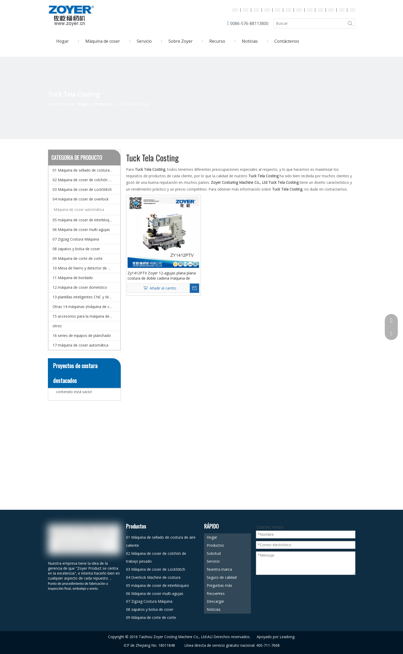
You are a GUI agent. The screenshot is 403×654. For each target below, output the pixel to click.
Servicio (213, 561)
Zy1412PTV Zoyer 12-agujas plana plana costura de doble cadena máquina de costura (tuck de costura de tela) (162, 276)
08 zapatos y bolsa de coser (76, 248)
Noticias (214, 609)
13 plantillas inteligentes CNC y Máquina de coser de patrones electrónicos (86, 296)
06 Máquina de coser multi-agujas (81, 229)
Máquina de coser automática (79, 209)
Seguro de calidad (222, 577)
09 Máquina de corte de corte (78, 258)
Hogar (212, 537)
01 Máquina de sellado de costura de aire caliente (86, 170)
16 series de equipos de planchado (82, 335)
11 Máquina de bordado (73, 277)
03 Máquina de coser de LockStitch (82, 189)
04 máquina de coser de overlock (81, 199)
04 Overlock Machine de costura (153, 577)
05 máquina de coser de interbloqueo (84, 219)
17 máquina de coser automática (80, 345)
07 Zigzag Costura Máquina (76, 239)
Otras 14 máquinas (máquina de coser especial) (86, 306)
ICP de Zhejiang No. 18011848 (149, 645)
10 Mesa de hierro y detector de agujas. (86, 268)
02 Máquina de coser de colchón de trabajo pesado (86, 179)
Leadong (287, 636)
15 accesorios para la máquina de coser (86, 316)
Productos (215, 545)
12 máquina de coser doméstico (80, 287)
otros (57, 325)
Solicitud (214, 553)
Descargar (215, 601)
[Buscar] (309, 23)
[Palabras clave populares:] (350, 23)
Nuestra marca (219, 569)
